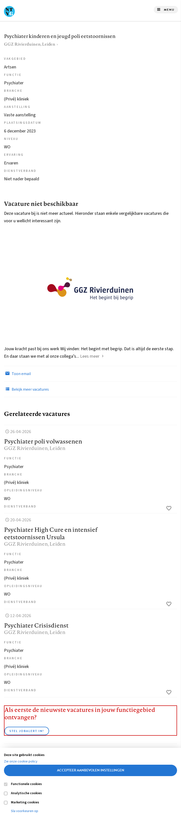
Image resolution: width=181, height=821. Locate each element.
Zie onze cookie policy (20, 761)
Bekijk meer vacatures (26, 389)
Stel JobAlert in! (26, 731)
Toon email (17, 373)
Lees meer (89, 356)
